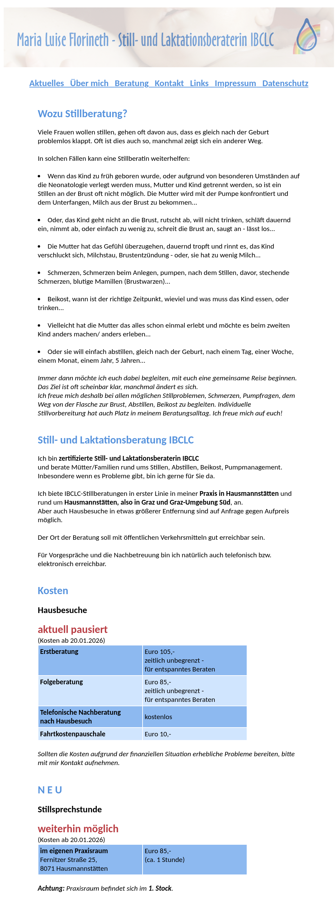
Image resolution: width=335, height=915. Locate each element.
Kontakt (169, 83)
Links (199, 83)
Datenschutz (285, 83)
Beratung (132, 83)
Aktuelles (46, 83)
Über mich (89, 83)
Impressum (235, 83)
